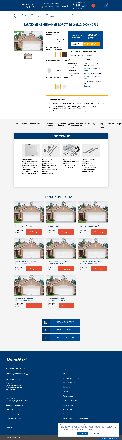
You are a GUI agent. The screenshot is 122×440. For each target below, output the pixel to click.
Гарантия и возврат (71, 400)
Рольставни (11, 427)
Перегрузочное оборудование (75, 418)
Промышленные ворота (16, 422)
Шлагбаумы (67, 409)
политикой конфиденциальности (70, 427)
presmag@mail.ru (13, 380)
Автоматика (68, 405)
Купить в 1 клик (77, 44)
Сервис (66, 391)
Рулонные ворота (13, 409)
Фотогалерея (68, 396)
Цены (65, 374)
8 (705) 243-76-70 (28, 7)
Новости (66, 387)
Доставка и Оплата (71, 378)
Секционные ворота (14, 405)
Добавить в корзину (90, 44)
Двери (65, 413)
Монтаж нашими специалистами (84, 51)
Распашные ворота (14, 413)
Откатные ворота (13, 418)
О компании (68, 369)
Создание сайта (16, 437)
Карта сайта (10, 398)
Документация (69, 383)
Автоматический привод (81, 55)
